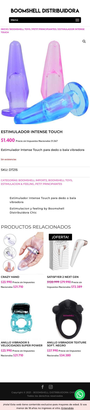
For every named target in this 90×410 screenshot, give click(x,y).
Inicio (4, 29)
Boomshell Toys (20, 29)
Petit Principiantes (44, 29)
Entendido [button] (67, 408)
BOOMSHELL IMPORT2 (32, 180)
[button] (84, 41)
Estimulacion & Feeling (17, 184)
